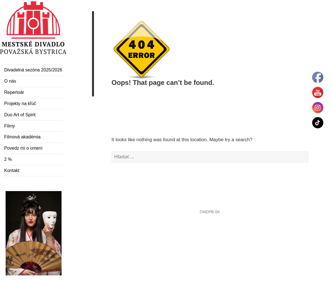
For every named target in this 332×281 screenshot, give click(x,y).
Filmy (9, 126)
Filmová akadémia (22, 136)
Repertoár (14, 92)
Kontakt (11, 170)
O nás (10, 81)
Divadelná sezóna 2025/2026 (33, 70)
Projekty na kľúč (20, 103)
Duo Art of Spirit (20, 114)
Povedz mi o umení (23, 148)
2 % (8, 159)
